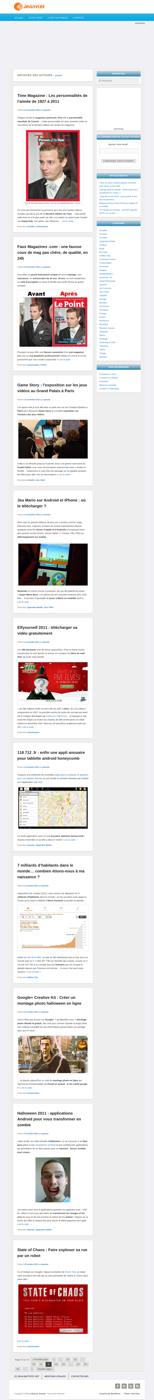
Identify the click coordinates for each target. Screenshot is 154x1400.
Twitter (124, 1386)
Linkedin (130, 1386)
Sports (102, 335)
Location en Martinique (109, 389)
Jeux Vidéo (40, 480)
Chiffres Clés (32, 977)
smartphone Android (45, 1145)
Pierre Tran (70, 1272)
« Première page (40, 1359)
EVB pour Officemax (56, 716)
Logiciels (103, 295)
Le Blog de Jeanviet (37, 1394)
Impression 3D (105, 277)
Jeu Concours (105, 288)
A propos (78, 18)
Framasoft (103, 381)
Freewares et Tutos (107, 374)
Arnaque (103, 245)
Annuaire (31, 845)
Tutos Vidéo (35, 18)
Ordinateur (104, 310)
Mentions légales (55, 1376)
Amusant (31, 1230)
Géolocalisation (106, 274)
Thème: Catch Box (132, 1394)
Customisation (41, 227)
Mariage (102, 299)
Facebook (117, 1386)
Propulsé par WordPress (109, 1394)
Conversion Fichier (107, 259)
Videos (102, 349)
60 (18, 1369)
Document (103, 266)
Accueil (18, 18)
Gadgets (103, 270)
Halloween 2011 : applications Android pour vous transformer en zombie (49, 1119)
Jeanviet (103, 284)
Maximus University (107, 385)
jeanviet (58, 75)
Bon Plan (103, 252)
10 (68, 1359)
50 (85, 1364)
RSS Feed (137, 1386)
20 (75, 1359)
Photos (43, 365)
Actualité (31, 227)
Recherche (104, 321)
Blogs (101, 248)
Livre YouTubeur (58, 18)
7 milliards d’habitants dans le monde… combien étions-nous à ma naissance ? (50, 871)
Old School (104, 306)
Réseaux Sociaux (107, 328)
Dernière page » (45, 1369)
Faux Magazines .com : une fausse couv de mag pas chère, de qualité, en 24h (52, 252)
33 (56, 1364)
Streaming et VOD (107, 342)
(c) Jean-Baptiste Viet (26, 1376)
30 (33, 1364)
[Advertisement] (77, 46)
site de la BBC (34, 957)
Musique (103, 303)
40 (78, 1364)
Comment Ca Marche (108, 378)
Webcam (103, 357)
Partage (102, 313)
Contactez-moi (80, 1376)
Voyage (102, 353)
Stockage (103, 339)
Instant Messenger (107, 281)
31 (41, 1364)
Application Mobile (35, 607)
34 (63, 1364)
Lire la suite (69, 221)
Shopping (103, 331)
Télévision (103, 346)
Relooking (103, 324)
